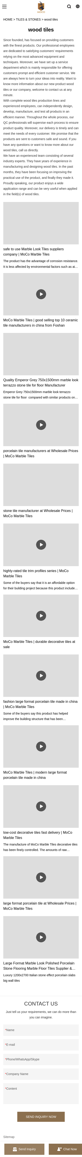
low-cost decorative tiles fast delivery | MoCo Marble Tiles (37, 835)
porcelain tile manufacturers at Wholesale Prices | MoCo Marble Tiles (40, 453)
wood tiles (51, 19)
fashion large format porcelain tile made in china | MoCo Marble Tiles (40, 704)
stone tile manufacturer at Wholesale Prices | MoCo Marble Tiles (38, 513)
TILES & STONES (28, 19)
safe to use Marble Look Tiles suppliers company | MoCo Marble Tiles (33, 251)
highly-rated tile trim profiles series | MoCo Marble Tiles (35, 573)
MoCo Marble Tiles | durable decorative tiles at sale (39, 644)
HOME (7, 19)
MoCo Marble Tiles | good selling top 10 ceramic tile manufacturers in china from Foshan (40, 322)
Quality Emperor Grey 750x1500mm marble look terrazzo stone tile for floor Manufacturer (40, 382)
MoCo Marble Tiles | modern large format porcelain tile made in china (35, 775)
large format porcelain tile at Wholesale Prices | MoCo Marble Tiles (39, 905)
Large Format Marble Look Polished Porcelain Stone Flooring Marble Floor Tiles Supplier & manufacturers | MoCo (39, 966)
